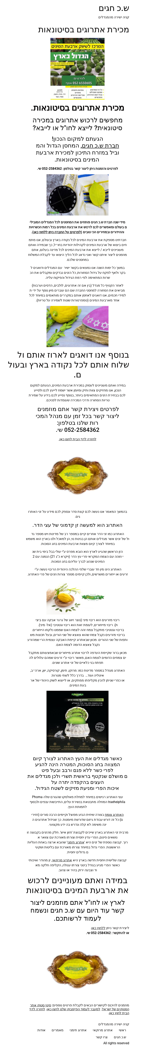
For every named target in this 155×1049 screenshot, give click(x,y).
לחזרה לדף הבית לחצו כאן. (77, 439)
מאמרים (57, 1030)
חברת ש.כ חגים (100, 145)
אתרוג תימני (75, 842)
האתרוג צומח (114, 815)
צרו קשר (102, 1037)
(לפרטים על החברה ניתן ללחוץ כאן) (57, 232)
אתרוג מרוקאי (62, 860)
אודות (41, 1030)
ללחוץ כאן (98, 928)
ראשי (122, 1030)
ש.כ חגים (114, 8)
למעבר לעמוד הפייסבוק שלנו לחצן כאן (73, 1009)
